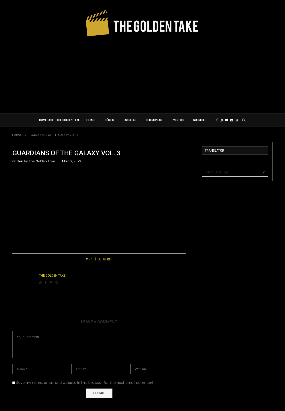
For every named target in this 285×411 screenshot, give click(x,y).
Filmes (90, 120)
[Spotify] (237, 120)
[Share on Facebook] (95, 259)
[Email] (231, 120)
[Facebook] (217, 120)
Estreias (130, 120)
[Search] (244, 120)
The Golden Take (42, 161)
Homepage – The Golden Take (59, 120)
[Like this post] (90, 259)
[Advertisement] (142, 73)
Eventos (178, 120)
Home (16, 135)
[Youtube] (226, 120)
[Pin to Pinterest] (104, 259)
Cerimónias (154, 120)
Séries (109, 120)
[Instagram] (221, 120)
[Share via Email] (108, 259)
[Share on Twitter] (99, 259)
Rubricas (199, 120)
